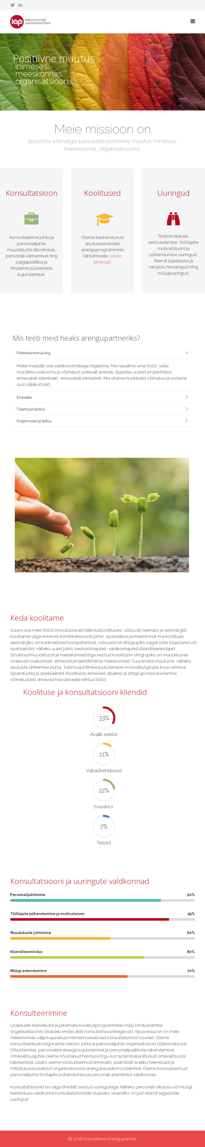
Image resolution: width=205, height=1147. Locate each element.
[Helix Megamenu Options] (193, 21)
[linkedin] (20, 5)
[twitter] (13, 5)
